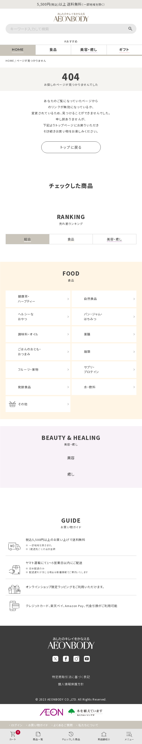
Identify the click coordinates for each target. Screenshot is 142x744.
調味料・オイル (28, 334)
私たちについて (88, 725)
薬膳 (87, 334)
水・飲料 (90, 387)
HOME (10, 60)
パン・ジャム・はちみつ (93, 316)
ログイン (17, 725)
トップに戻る (71, 147)
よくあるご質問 (63, 725)
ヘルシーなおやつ (26, 316)
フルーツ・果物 (28, 369)
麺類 (87, 351)
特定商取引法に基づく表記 (71, 677)
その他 (23, 404)
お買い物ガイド (38, 725)
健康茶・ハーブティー (26, 298)
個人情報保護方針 (71, 684)
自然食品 (90, 298)
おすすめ (72, 41)
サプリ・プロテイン (91, 369)
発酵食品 (24, 387)
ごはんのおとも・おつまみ (29, 351)
